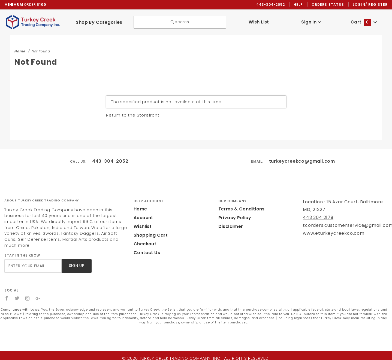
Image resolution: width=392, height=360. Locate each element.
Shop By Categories (99, 22)
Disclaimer (230, 226)
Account (143, 218)
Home (140, 209)
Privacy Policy (233, 218)
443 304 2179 (317, 217)
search (179, 22)
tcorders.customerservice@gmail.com (343, 225)
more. (59, 239)
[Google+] (38, 292)
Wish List (259, 22)
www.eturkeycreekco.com (330, 233)
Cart (363, 22)
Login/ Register (371, 5)
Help (300, 5)
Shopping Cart (149, 235)
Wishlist (142, 226)
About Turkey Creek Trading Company (41, 200)
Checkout (144, 244)
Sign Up (76, 260)
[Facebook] (6, 292)
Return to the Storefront (130, 115)
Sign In (311, 22)
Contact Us (146, 253)
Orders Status (329, 5)
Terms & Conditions (239, 209)
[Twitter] (17, 292)
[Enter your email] (32, 260)
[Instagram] (27, 292)
